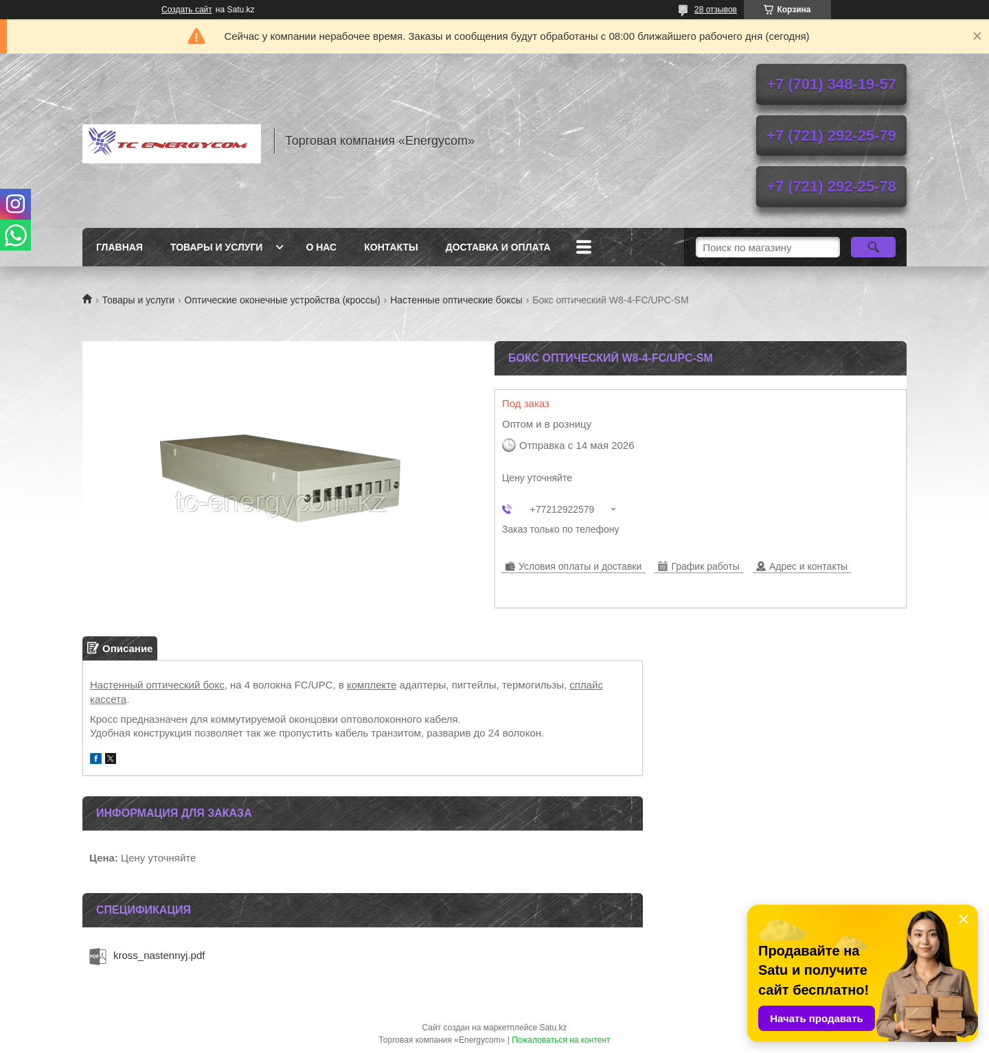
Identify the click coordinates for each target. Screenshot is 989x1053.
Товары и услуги (216, 247)
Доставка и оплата (498, 247)
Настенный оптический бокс (157, 685)
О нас (321, 247)
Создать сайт (186, 9)
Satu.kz (553, 1027)
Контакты (391, 247)
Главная (119, 247)
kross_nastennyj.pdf (159, 955)
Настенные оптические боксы (456, 299)
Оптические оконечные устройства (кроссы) (282, 299)
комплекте (371, 685)
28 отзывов (715, 9)
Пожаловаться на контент (561, 1040)
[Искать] (873, 247)
